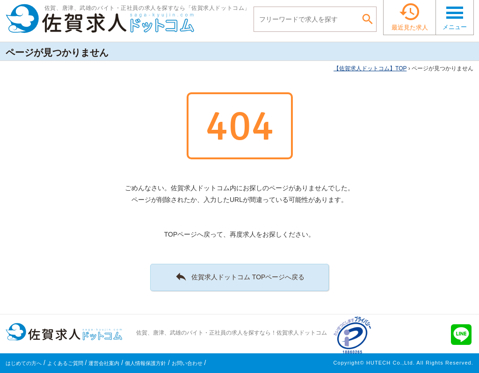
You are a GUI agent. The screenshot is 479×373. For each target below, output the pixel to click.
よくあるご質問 (65, 363)
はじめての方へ (24, 363)
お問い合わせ (187, 363)
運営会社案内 (103, 363)
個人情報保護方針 (145, 363)
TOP (370, 68)
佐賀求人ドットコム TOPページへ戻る (239, 276)
